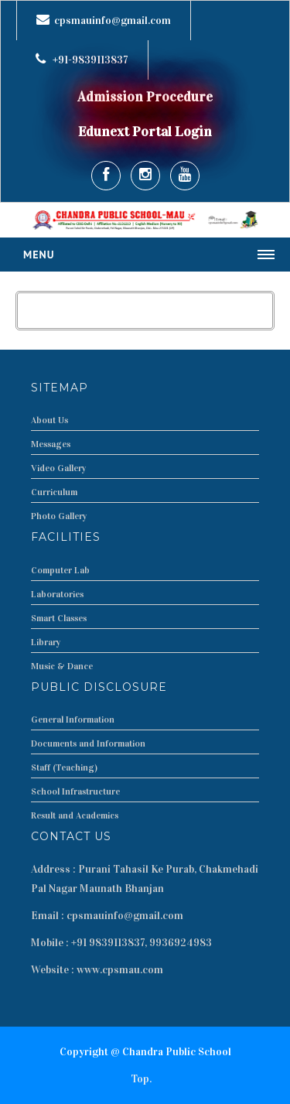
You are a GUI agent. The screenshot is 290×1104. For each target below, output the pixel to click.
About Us (49, 420)
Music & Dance (62, 666)
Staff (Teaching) (64, 767)
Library (46, 642)
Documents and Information (88, 743)
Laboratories (57, 594)
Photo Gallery (59, 516)
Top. (141, 1078)
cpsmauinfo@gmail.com (112, 20)
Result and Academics (74, 815)
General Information (72, 719)
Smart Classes (59, 618)
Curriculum (54, 492)
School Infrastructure (75, 791)
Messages (50, 444)
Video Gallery (59, 468)
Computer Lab (60, 570)
